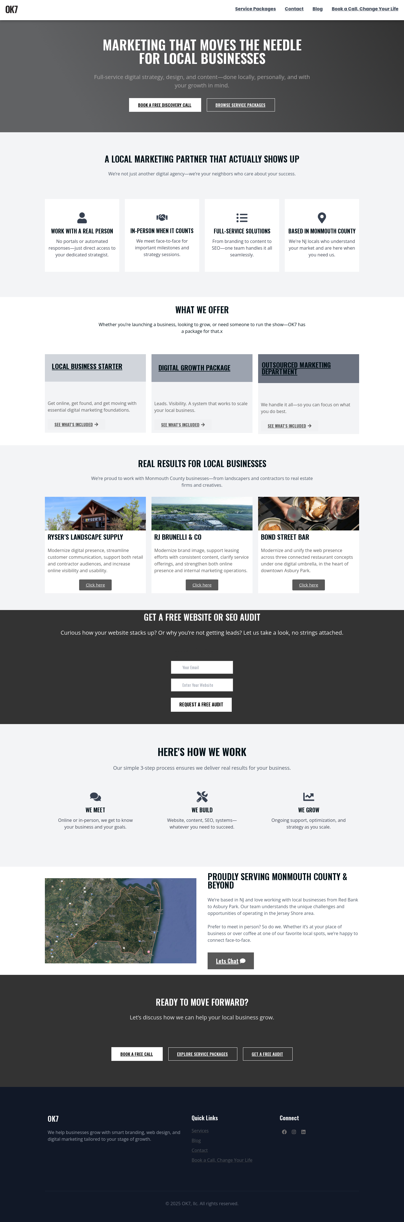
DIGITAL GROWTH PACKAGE (194, 367)
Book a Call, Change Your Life (365, 9)
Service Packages (255, 9)
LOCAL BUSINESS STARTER (87, 366)
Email (176, 656)
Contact (294, 9)
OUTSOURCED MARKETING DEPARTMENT (296, 368)
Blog (318, 9)
